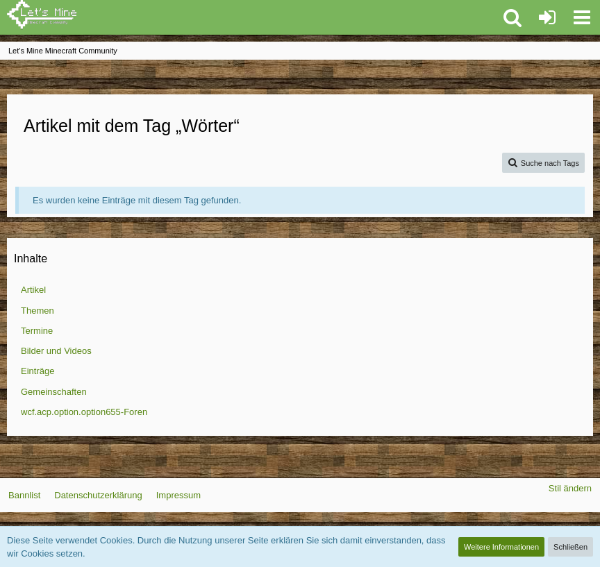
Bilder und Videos (56, 351)
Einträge (37, 371)
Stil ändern (570, 488)
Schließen (570, 547)
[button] (582, 17)
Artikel (33, 290)
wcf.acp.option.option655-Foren (84, 412)
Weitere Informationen (501, 547)
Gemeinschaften (54, 392)
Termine (37, 330)
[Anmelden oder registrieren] (547, 17)
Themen (37, 310)
